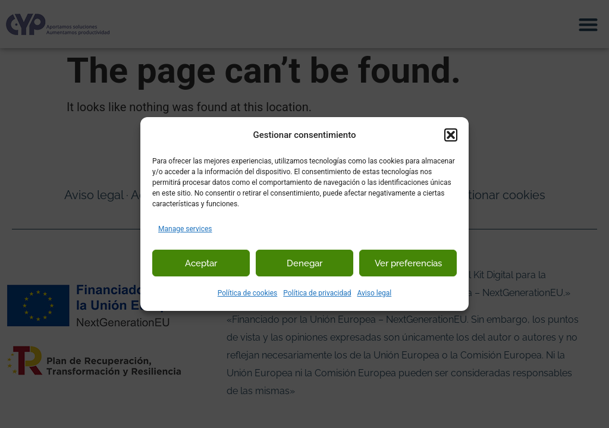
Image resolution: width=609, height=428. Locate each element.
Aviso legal (374, 293)
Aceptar (201, 263)
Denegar (304, 263)
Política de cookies (248, 293)
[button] (451, 135)
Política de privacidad (317, 293)
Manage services (185, 229)
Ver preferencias (408, 263)
